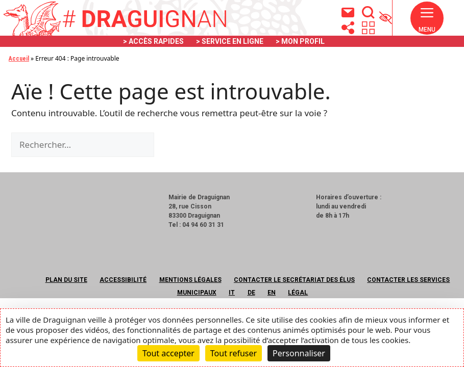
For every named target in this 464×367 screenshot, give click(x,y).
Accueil (19, 58)
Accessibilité (123, 279)
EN (271, 292)
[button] (427, 22)
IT (232, 292)
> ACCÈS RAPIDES (153, 41)
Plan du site (66, 279)
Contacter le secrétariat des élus (294, 279)
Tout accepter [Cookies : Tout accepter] (168, 353)
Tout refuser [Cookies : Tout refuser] (233, 353)
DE (251, 292)
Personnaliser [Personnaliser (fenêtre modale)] (299, 353)
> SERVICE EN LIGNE (229, 41)
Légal (298, 292)
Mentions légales (190, 279)
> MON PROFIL (300, 41)
